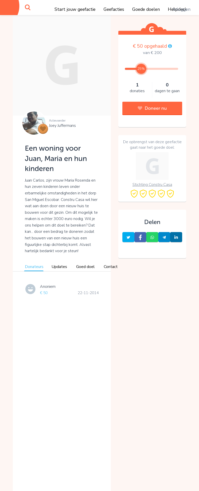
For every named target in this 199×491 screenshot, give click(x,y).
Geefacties (114, 9)
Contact (111, 266)
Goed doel (85, 266)
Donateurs (34, 266)
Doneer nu (152, 108)
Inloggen (181, 9)
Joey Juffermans (62, 125)
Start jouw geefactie (75, 9)
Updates (59, 266)
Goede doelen (146, 9)
